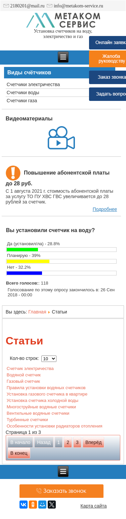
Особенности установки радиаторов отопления (54, 426)
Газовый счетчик (23, 381)
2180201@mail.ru (23, 5)
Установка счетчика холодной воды (42, 400)
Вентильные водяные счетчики (38, 413)
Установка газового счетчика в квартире (47, 394)
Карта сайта (94, 506)
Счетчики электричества (33, 84)
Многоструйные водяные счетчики (41, 406)
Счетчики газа (22, 100)
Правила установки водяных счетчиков (46, 387)
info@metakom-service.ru (75, 5)
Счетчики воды (23, 92)
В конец (19, 453)
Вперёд (93, 442)
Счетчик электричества (30, 368)
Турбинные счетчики (27, 419)
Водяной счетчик (24, 374)
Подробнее (105, 209)
